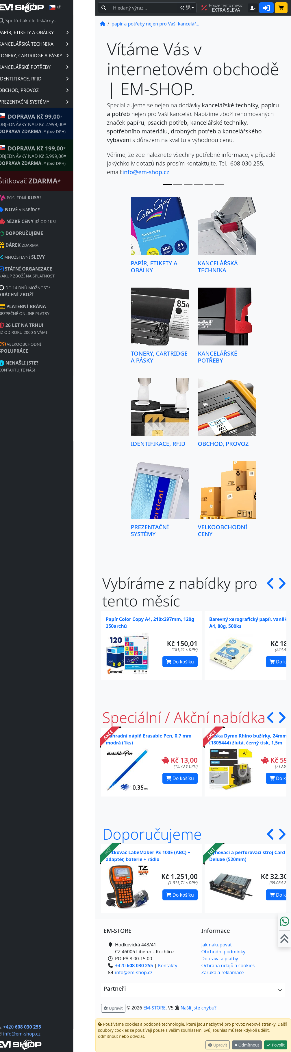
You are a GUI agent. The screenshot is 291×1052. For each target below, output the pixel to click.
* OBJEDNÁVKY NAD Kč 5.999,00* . (54, 155)
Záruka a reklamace (222, 972)
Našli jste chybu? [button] (198, 1008)
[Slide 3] (198, 184)
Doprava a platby (219, 958)
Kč (184, 8)
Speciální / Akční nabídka (184, 717)
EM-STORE (154, 1008)
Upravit (217, 1045)
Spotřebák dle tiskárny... (50, 20)
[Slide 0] (167, 184)
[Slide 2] (188, 184)
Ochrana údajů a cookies (228, 965)
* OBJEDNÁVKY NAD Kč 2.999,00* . (54, 123)
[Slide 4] (209, 184)
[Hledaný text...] (143, 7)
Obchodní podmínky (223, 951)
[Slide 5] (219, 184)
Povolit (276, 1045)
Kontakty (167, 965)
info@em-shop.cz (43, 1034)
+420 (44, 1027)
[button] (270, 592)
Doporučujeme (152, 834)
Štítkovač (52, 180)
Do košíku (180, 662)
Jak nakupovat (216, 944)
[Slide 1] (177, 184)
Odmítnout (247, 1045)
